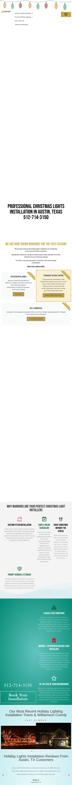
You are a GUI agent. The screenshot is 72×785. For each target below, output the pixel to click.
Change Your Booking (21, 24)
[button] (3, 736)
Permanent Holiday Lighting (24, 17)
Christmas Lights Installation (24, 13)
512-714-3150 (36, 217)
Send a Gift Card (19, 21)
